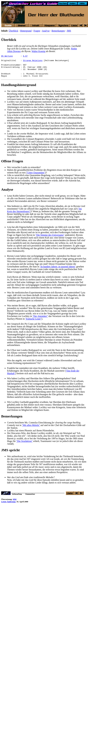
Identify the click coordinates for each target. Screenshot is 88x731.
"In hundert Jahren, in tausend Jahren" (58, 271)
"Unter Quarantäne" (35, 177)
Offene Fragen (12, 165)
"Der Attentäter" (40, 320)
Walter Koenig (38, 51)
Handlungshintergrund (18, 89)
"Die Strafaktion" (24, 445)
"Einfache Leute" (33, 323)
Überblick (13, 31)
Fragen (37, 31)
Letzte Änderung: (8, 506)
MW (15, 504)
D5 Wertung (7, 56)
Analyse (46, 31)
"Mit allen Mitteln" (31, 429)
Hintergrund (25, 31)
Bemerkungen (58, 31)
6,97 (25, 56)
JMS (69, 31)
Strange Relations (33, 61)
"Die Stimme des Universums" (49, 239)
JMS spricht (10, 454)
